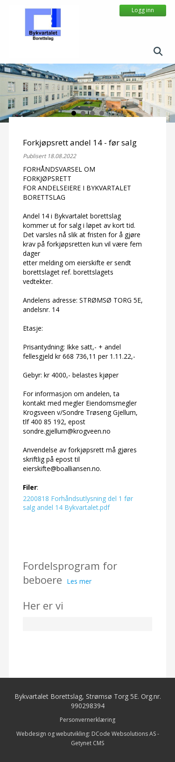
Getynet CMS (87, 743)
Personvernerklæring (87, 720)
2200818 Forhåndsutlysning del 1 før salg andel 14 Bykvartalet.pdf (78, 503)
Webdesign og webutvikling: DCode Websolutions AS (86, 734)
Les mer (79, 581)
